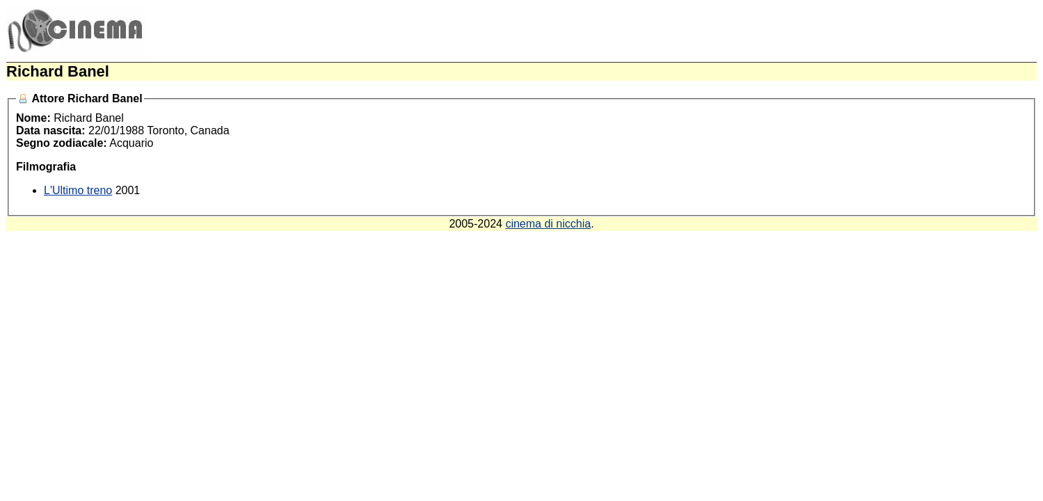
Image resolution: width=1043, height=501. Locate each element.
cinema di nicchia (548, 224)
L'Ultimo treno (78, 190)
